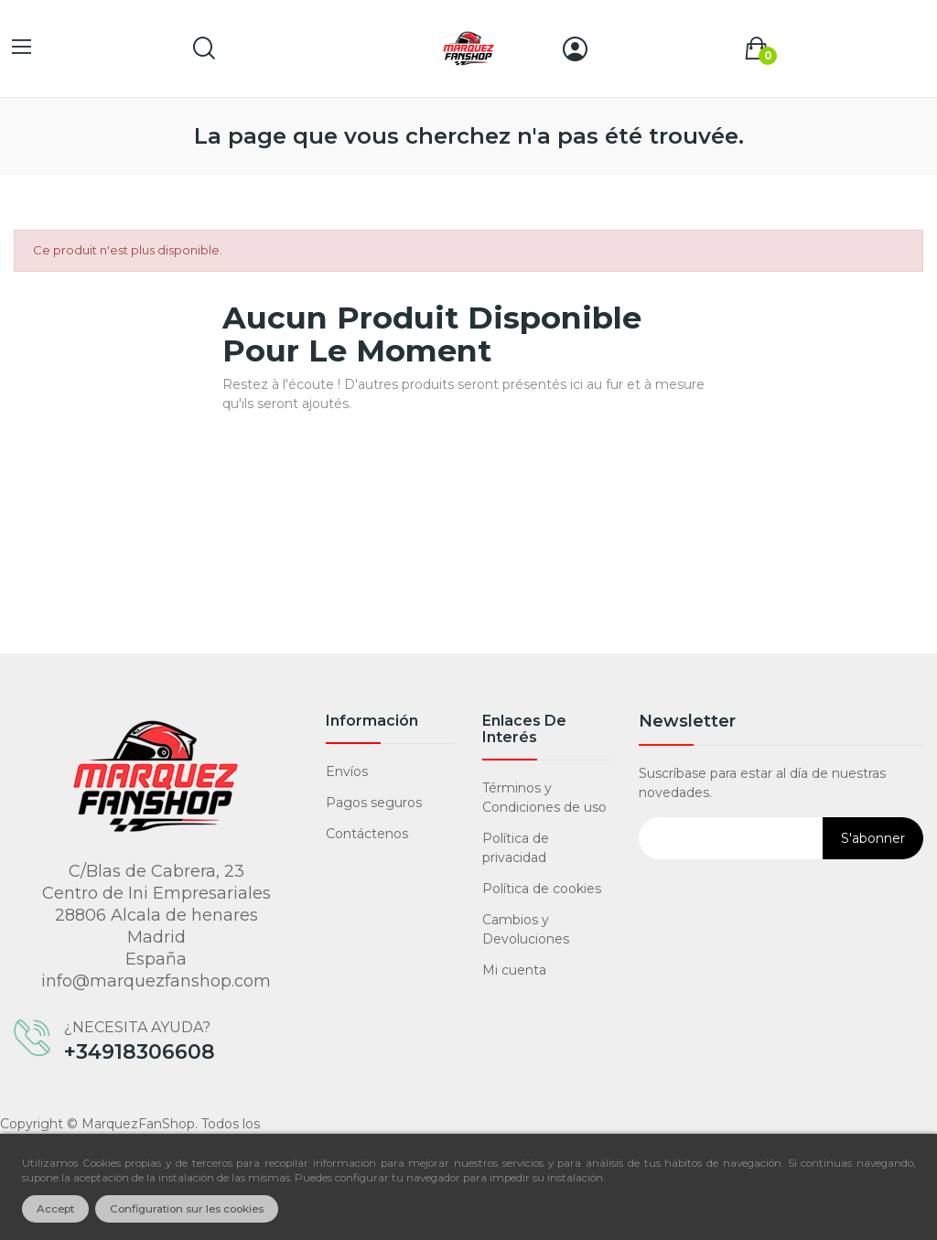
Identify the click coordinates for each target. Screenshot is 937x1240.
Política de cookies (541, 888)
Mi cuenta (514, 970)
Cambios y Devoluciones (525, 929)
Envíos (347, 771)
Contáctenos (367, 833)
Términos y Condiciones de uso (544, 797)
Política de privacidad (515, 848)
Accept (55, 1208)
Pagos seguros (374, 802)
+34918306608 (139, 1052)
